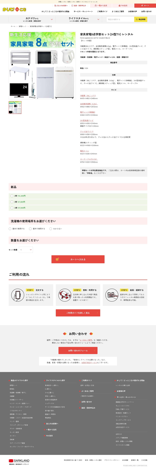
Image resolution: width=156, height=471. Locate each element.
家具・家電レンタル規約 (93, 460)
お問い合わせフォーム (78, 350)
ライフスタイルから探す (55, 380)
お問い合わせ (146, 11)
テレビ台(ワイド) (86, 131)
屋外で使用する (37, 228)
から (32, 19)
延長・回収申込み (78, 6)
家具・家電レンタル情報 (124, 441)
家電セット (22, 26)
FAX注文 (123, 5)
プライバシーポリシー (111, 460)
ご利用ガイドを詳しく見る (78, 312)
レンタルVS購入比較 (123, 385)
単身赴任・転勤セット (123, 413)
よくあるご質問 (118, 11)
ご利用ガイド (102, 11)
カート (145, 5)
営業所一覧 (135, 460)
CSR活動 (144, 460)
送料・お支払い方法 (87, 385)
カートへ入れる (71, 259)
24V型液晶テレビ (86, 120)
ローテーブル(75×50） (89, 159)
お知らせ (119, 434)
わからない (55, 228)
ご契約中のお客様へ (87, 396)
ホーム (13, 26)
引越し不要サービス (122, 409)
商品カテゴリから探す (19, 380)
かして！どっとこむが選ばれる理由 (55, 11)
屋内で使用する (17, 228)
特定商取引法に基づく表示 (73, 460)
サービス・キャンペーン (83, 11)
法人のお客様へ (61, 6)
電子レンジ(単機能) (87, 112)
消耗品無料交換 (121, 424)
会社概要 (125, 460)
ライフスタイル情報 (122, 445)
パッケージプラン (122, 416)
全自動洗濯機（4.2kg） (89, 103)
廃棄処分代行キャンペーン (125, 402)
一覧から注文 (101, 5)
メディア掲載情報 (122, 438)
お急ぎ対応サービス (89, 362)
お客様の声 (132, 11)
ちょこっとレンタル (122, 406)
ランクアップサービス (123, 420)
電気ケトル (84, 151)
